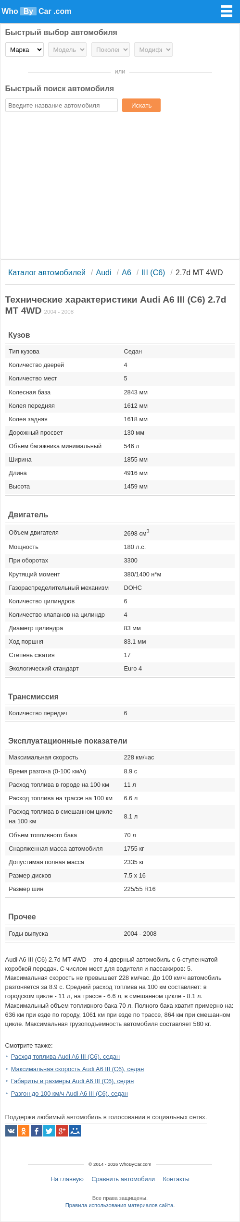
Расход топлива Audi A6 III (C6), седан (65, 1056)
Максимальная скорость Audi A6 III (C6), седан (77, 1069)
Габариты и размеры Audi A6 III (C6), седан (72, 1081)
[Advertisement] (120, 187)
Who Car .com (36, 11)
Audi (104, 273)
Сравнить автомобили (123, 1179)
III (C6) (153, 273)
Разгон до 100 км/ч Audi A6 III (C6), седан (69, 1093)
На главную (67, 1179)
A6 (126, 273)
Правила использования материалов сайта (119, 1205)
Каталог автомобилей (47, 273)
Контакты (176, 1179)
